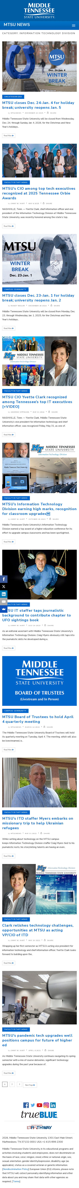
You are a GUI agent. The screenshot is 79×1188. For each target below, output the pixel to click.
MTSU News (17, 24)
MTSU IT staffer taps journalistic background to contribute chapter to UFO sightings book (36, 615)
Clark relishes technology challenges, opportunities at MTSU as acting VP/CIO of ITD (37, 930)
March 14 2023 (32, 727)
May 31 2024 (39, 412)
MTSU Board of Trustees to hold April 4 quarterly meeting (38, 719)
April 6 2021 (35, 1051)
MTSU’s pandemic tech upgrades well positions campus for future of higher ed (37, 1040)
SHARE (51, 113)
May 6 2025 (34, 204)
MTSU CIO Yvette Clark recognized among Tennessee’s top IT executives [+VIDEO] (37, 402)
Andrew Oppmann (20, 412)
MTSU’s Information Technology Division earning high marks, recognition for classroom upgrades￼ (39, 509)
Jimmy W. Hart (18, 204)
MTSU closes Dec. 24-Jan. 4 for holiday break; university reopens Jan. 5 (38, 105)
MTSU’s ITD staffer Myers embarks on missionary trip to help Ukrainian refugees (37, 823)
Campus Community (15, 289)
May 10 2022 (34, 940)
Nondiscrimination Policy (15, 1168)
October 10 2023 (37, 519)
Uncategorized (13, 97)
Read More (8, 136)
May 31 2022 (31, 833)
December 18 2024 (38, 306)
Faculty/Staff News (16, 182)
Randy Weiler (18, 306)
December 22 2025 (34, 113)
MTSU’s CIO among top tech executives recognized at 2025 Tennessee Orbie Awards (38, 193)
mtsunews (16, 113)
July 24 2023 (35, 626)
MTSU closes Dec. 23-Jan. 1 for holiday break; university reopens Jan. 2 (38, 298)
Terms (16, 1180)
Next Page (29, 1084)
